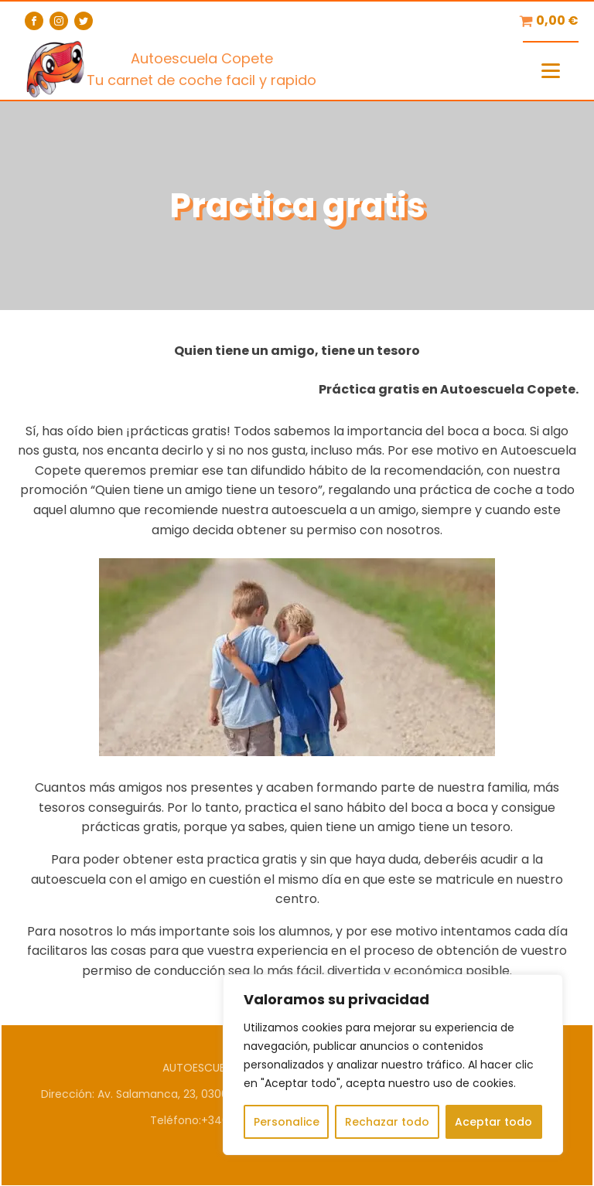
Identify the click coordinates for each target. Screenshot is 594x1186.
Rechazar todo (387, 1122)
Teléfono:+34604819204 (216, 1120)
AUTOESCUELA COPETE (222, 1067)
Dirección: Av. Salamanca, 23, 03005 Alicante (161, 1094)
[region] (393, 1064)
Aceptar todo (493, 1122)
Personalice (286, 1122)
